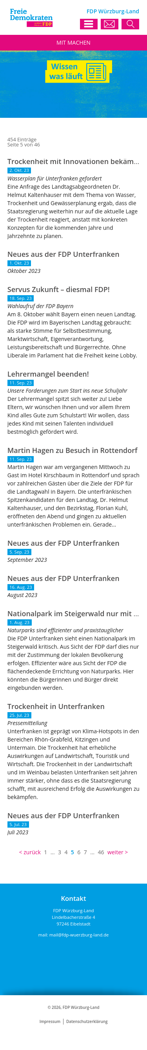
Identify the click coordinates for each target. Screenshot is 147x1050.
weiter (115, 852)
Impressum (50, 1021)
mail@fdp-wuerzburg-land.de (79, 935)
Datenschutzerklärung (86, 1021)
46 (101, 852)
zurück (32, 852)
